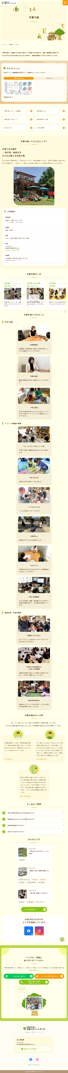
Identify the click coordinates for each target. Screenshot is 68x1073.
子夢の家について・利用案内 (12, 111)
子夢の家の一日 (41, 111)
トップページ (4, 44)
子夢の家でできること (10, 119)
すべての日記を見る (29, 909)
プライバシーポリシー (34, 1065)
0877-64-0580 (30, 1049)
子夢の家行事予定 (18, 78)
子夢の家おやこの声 (42, 119)
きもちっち (49, 78)
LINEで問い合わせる (19, 976)
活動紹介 (11, 44)
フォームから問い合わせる (49, 976)
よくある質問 (40, 128)
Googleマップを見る (11, 250)
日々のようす (8, 128)
